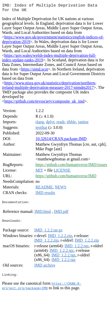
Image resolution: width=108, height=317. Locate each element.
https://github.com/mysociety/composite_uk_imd (44, 103)
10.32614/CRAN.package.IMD (60, 141)
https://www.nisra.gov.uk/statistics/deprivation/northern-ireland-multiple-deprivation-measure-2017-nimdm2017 (49, 87)
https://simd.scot (34, 71)
